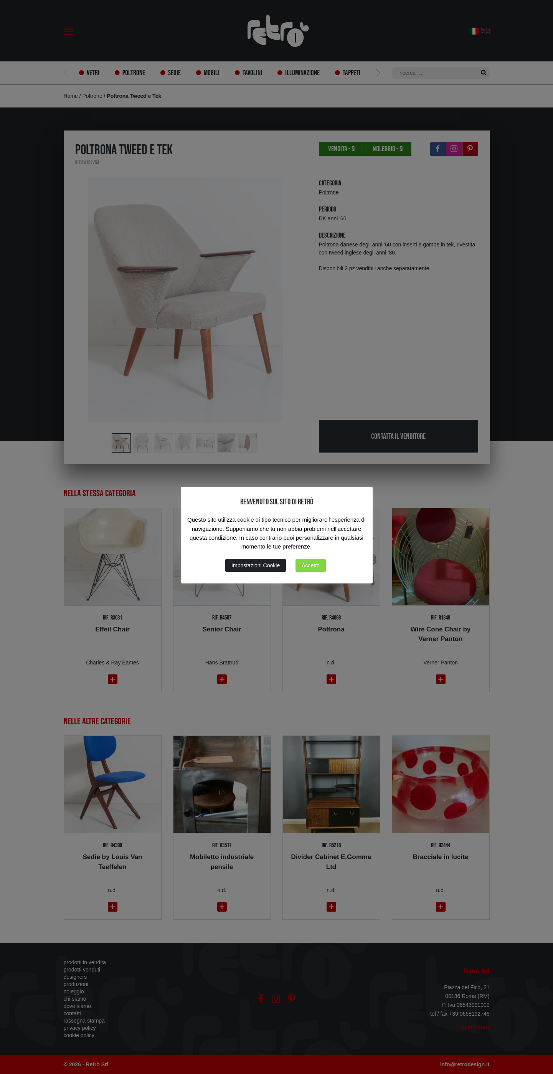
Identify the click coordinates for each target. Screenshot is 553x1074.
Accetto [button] (311, 565)
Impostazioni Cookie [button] (255, 565)
